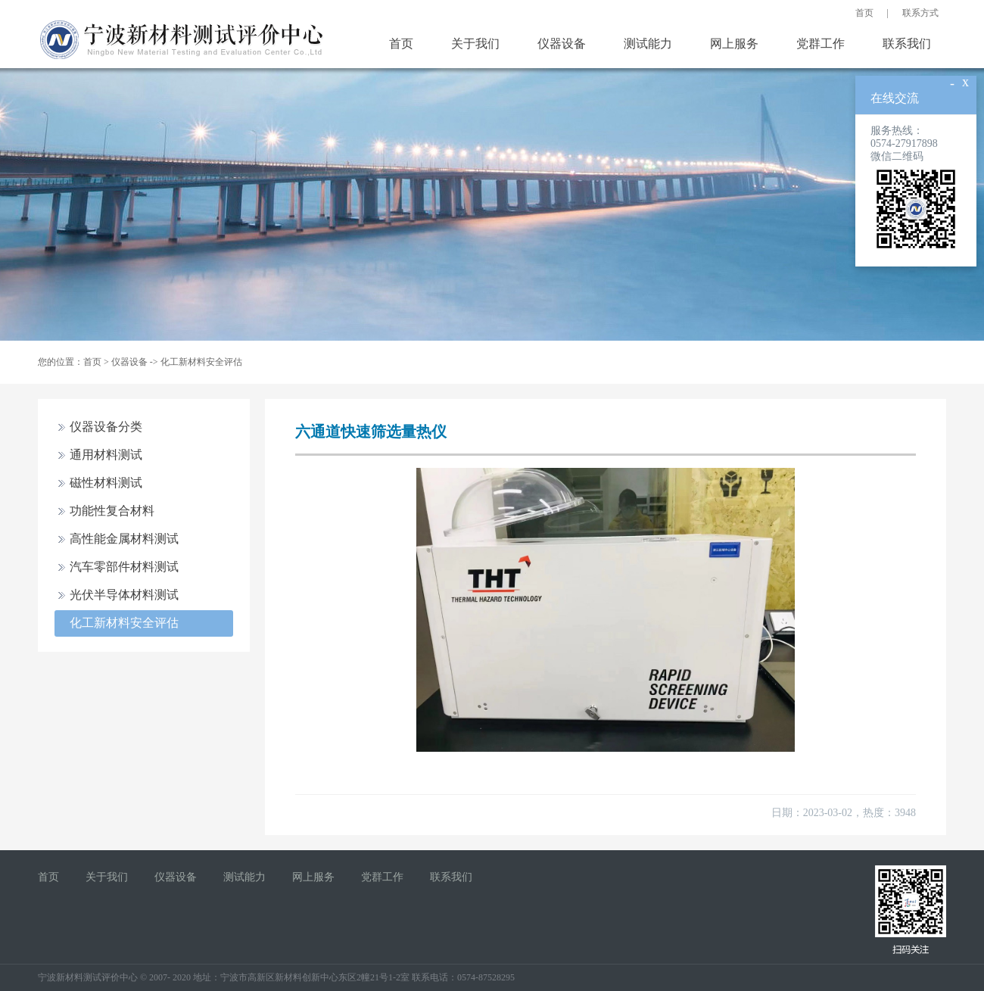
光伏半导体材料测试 (124, 594)
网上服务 (734, 43)
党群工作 (820, 43)
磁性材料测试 (106, 482)
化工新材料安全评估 (201, 362)
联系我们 (907, 43)
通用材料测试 (106, 454)
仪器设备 (561, 43)
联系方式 (920, 13)
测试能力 (648, 43)
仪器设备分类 (106, 426)
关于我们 (475, 43)
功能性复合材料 (112, 510)
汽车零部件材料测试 (124, 566)
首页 (864, 13)
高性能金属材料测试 (124, 538)
